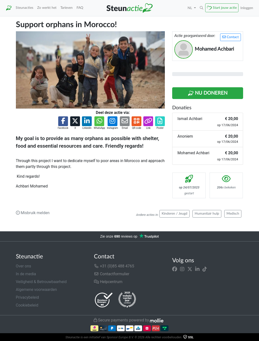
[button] (201, 8)
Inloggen (246, 8)
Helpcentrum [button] (108, 281)
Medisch (232, 213)
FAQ (80, 8)
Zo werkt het (46, 8)
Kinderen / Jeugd (174, 213)
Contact (230, 37)
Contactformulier (111, 274)
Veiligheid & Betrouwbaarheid (41, 281)
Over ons (23, 266)
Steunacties (24, 8)
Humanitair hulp (207, 213)
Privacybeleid (27, 297)
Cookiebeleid (27, 305)
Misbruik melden (33, 212)
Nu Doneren (207, 93)
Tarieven (66, 8)
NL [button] (190, 8)
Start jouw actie (225, 8)
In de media (26, 274)
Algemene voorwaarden (36, 289)
